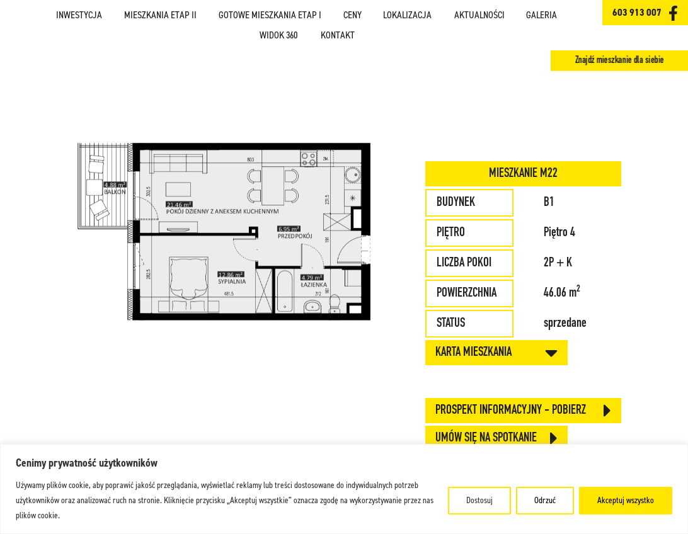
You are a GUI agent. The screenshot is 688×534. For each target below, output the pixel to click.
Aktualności (479, 15)
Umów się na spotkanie (496, 438)
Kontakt (338, 35)
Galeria (541, 15)
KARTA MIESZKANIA (496, 353)
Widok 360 (278, 35)
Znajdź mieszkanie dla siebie (619, 60)
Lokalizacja (407, 15)
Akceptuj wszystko (625, 500)
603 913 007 (637, 12)
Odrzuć (545, 500)
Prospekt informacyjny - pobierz (523, 411)
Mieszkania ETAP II (160, 15)
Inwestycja (79, 15)
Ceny (352, 15)
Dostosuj (479, 500)
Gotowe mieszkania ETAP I (270, 15)
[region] (344, 489)
